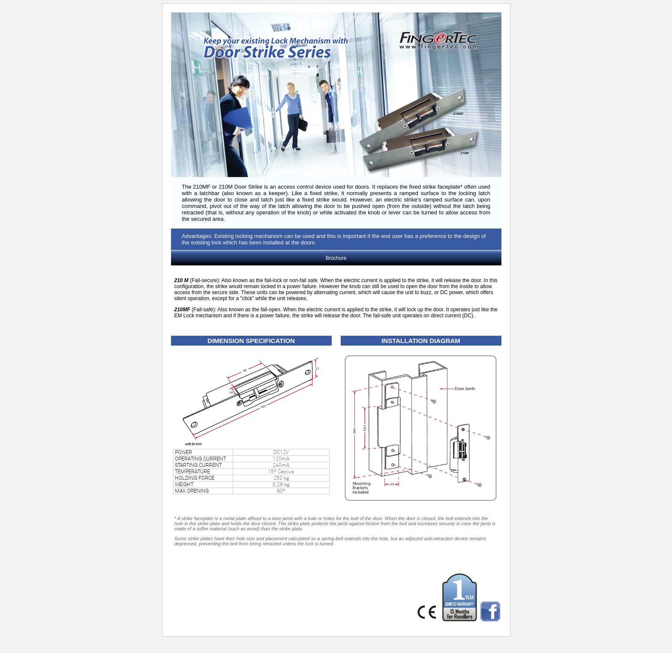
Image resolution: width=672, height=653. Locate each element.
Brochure (336, 258)
